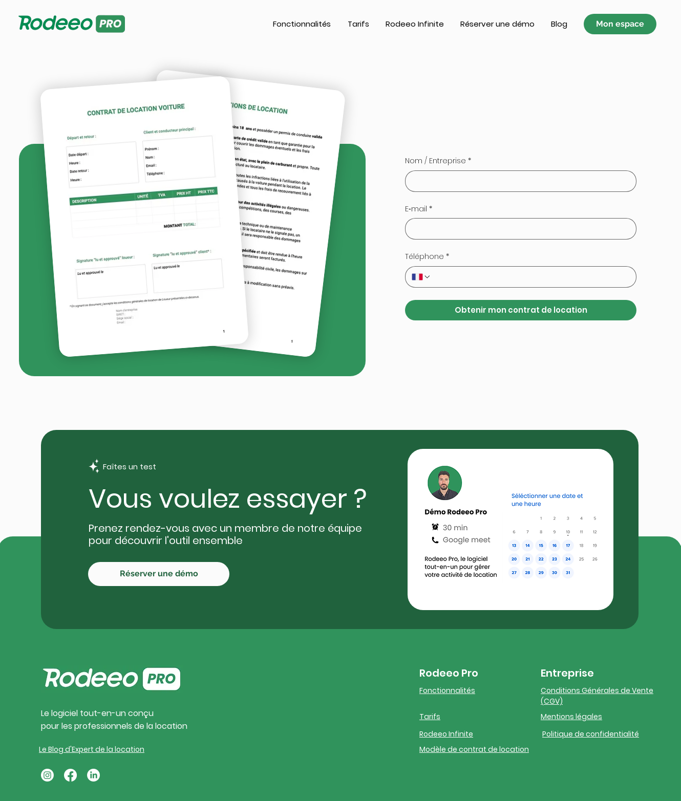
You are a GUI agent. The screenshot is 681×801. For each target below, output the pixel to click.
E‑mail (418, 209)
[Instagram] (47, 775)
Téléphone (427, 257)
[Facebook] (70, 775)
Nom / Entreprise (438, 161)
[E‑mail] (518, 229)
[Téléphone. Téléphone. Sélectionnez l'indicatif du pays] (421, 277)
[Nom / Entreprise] (518, 181)
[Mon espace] (620, 24)
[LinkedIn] (93, 775)
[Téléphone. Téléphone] (530, 277)
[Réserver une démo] (158, 574)
